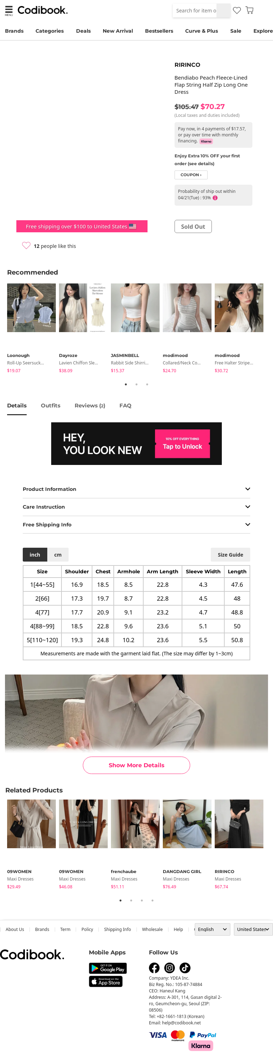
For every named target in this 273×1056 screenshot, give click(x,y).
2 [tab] (136, 384)
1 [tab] (125, 384)
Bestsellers (159, 31)
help (178, 929)
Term (65, 929)
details (17, 405)
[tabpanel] (33, 329)
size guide (230, 554)
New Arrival (118, 31)
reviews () (90, 405)
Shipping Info (117, 929)
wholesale (152, 929)
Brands (14, 31)
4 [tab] (152, 900)
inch (35, 554)
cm (57, 554)
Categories (50, 31)
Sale (235, 31)
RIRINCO (187, 64)
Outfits (50, 405)
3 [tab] (147, 384)
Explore (263, 31)
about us (15, 929)
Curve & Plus (201, 31)
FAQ (125, 405)
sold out (193, 227)
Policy (87, 929)
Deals (83, 31)
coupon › (191, 175)
